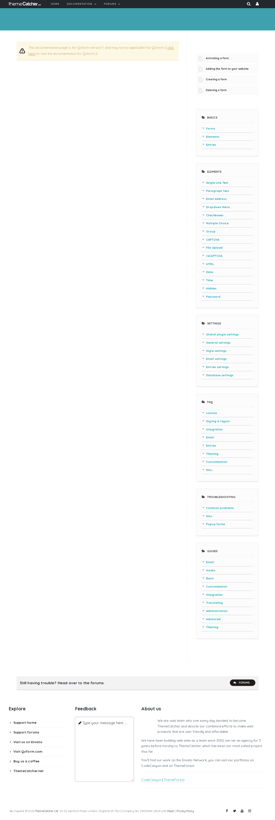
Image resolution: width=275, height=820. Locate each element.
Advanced (213, 619)
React (171, 811)
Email (210, 437)
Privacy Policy (185, 811)
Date (209, 272)
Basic (210, 578)
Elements (212, 136)
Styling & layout (218, 421)
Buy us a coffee (26, 761)
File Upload (214, 247)
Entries (211, 144)
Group (210, 231)
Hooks (210, 570)
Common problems (220, 508)
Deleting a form (216, 90)
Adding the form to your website (227, 68)
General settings (218, 342)
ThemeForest (174, 780)
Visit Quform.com (27, 751)
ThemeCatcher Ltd (46, 811)
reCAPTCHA (214, 256)
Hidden (211, 288)
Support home (25, 722)
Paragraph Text (217, 191)
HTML (210, 264)
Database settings (220, 375)
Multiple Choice (217, 223)
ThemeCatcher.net (28, 771)
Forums (241, 682)
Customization (216, 461)
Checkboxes (215, 215)
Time (209, 280)
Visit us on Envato (27, 742)
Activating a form (217, 58)
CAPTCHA (212, 239)
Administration (216, 611)
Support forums (26, 732)
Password (213, 296)
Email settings (216, 358)
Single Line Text (217, 182)
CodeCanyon (151, 780)
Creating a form (216, 79)
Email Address (216, 199)
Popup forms (215, 524)
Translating (214, 602)
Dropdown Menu (218, 207)
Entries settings (217, 367)
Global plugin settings (222, 334)
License (211, 413)
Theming (212, 453)
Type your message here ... (104, 722)
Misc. (209, 470)
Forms (210, 128)
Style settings (216, 350)
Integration (214, 429)
